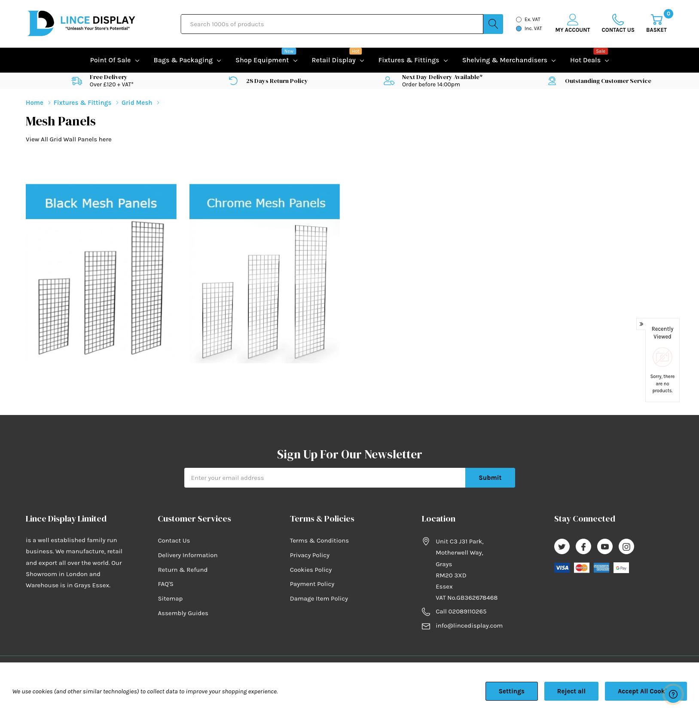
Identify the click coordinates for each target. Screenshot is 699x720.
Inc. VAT (533, 28)
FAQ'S (166, 584)
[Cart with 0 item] (656, 24)
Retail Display (334, 59)
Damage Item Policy (319, 598)
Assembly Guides (183, 613)
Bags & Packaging (183, 60)
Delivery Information (187, 555)
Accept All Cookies (646, 691)
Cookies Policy (311, 570)
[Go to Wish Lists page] (618, 24)
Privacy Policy (310, 555)
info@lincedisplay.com (469, 625)
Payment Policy (312, 584)
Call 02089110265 (461, 611)
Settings (512, 691)
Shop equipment (262, 59)
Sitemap (170, 598)
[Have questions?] (673, 694)
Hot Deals (585, 59)
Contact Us (174, 540)
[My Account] (573, 24)
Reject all (571, 691)
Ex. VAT (532, 19)
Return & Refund (183, 570)
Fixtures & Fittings (409, 60)
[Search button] (493, 24)
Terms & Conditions (319, 540)
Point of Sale (110, 60)
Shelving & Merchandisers (504, 60)
